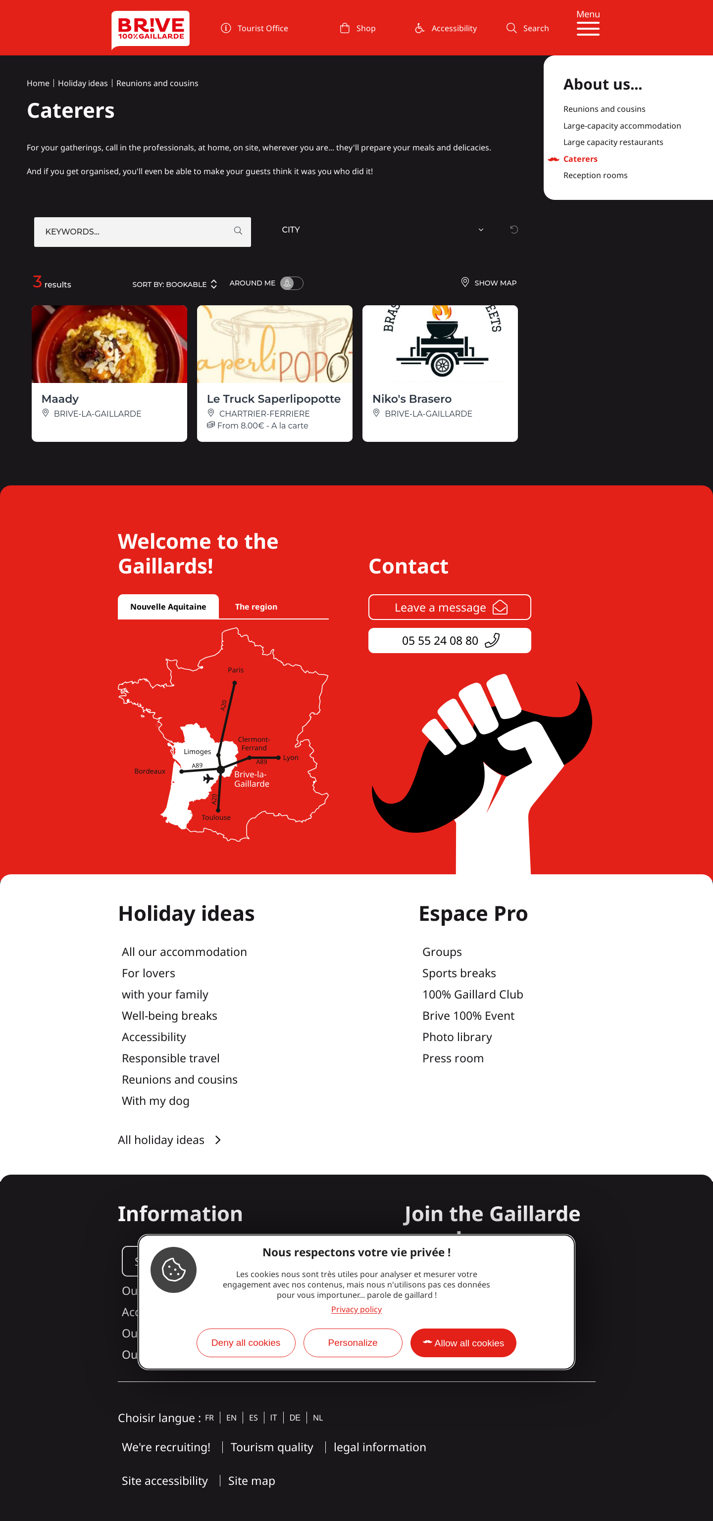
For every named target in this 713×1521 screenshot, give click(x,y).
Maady (60, 399)
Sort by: (175, 284)
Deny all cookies (246, 1342)
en (231, 1417)
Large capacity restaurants (613, 142)
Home (38, 83)
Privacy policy (356, 1309)
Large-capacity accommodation (622, 126)
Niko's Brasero (412, 399)
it (273, 1418)
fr (209, 1417)
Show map (488, 283)
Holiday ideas (83, 83)
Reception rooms (595, 175)
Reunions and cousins (157, 83)
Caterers (580, 159)
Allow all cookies (470, 1343)
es (253, 1417)
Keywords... (73, 232)
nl (318, 1417)
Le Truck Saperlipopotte (274, 399)
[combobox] (384, 232)
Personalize (352, 1342)
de (295, 1418)
